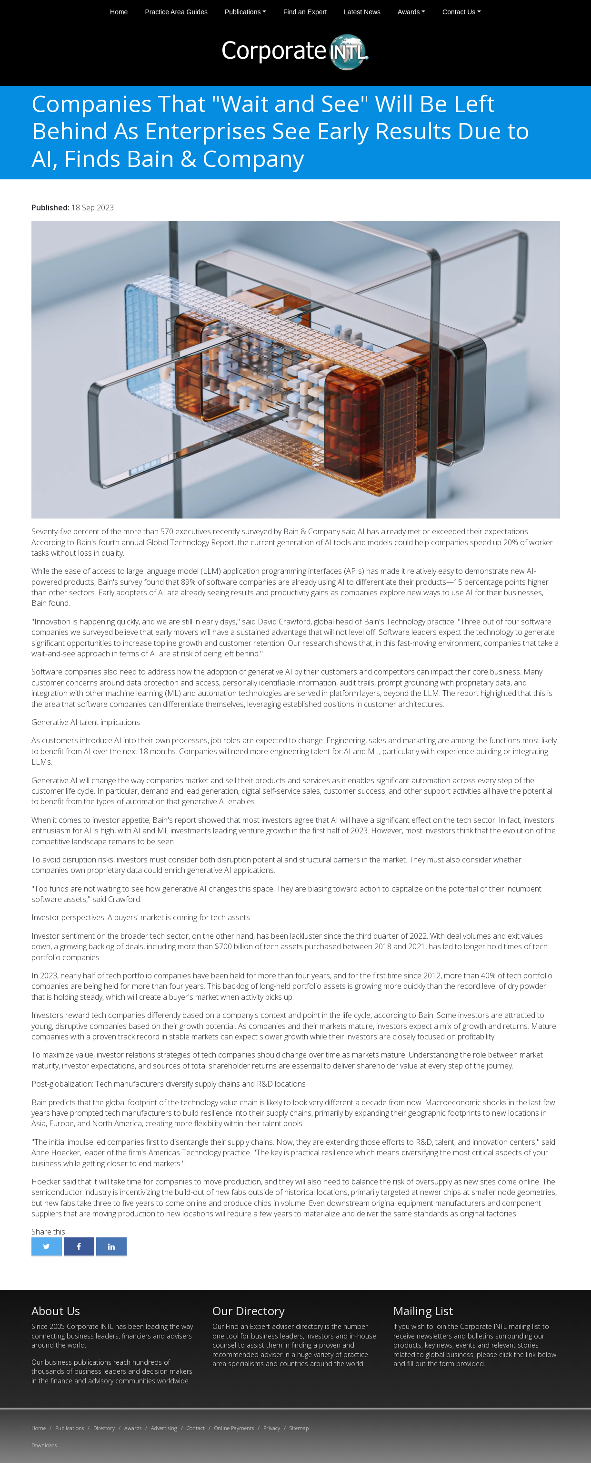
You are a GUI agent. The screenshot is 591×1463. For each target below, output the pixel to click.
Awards (409, 12)
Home (119, 12)
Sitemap (299, 1428)
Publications (243, 12)
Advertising (164, 1428)
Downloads (44, 1445)
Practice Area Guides (176, 12)
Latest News (362, 12)
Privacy (271, 1428)
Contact (196, 1428)
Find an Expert (305, 12)
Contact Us (458, 12)
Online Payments (234, 1428)
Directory (104, 1428)
